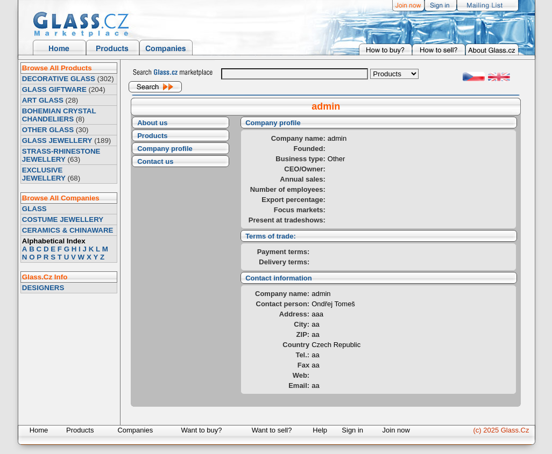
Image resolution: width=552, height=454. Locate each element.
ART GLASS (42, 100)
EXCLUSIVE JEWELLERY (44, 174)
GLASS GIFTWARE (54, 89)
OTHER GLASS (48, 130)
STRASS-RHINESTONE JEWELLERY (61, 155)
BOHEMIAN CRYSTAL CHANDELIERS (59, 115)
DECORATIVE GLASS (58, 79)
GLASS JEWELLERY (57, 140)
